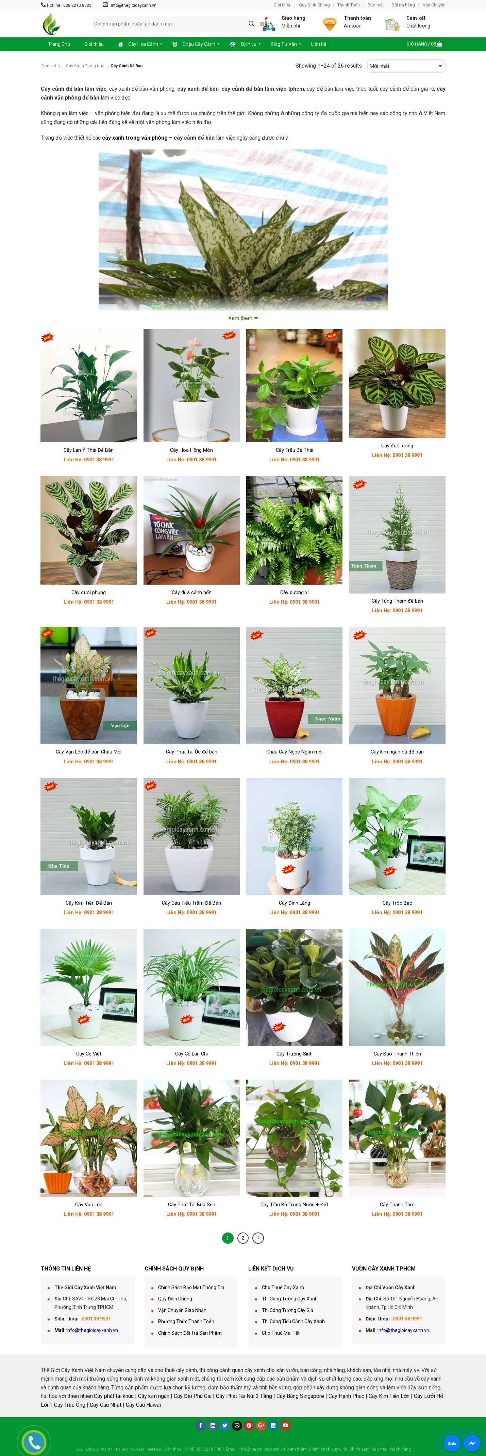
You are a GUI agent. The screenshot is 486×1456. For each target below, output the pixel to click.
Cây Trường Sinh (294, 1054)
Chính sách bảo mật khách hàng (380, 1449)
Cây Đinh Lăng (294, 903)
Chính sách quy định (328, 1449)
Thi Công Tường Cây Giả (287, 1310)
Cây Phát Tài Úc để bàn (191, 752)
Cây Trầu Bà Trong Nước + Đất (294, 1205)
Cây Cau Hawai (143, 1405)
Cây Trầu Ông (69, 1405)
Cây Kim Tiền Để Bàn (89, 903)
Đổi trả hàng (403, 4)
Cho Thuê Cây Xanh (283, 1287)
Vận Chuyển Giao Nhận (182, 1310)
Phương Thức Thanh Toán (186, 1321)
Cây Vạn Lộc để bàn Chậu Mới (88, 752)
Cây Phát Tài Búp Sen (191, 1205)
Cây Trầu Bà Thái (294, 450)
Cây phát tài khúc (114, 1396)
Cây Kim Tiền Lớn (389, 1396)
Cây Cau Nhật (105, 1405)
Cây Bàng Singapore (300, 1396)
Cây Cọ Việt (88, 1054)
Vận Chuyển (434, 4)
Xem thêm (240, 318)
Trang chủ (50, 66)
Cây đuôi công (397, 446)
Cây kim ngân (153, 1396)
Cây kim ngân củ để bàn (397, 752)
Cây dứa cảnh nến (192, 593)
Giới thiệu (282, 4)
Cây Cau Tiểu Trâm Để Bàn (191, 903)
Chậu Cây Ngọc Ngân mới (294, 752)
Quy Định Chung (314, 4)
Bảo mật (376, 4)
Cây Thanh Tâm (397, 1205)
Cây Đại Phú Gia (193, 1396)
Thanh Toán (348, 4)
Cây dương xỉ (294, 593)
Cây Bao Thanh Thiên (397, 1054)
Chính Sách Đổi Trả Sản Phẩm (190, 1333)
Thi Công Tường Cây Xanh (290, 1298)
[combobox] (175, 24)
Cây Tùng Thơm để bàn (397, 601)
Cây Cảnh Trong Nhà (85, 66)
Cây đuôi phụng (88, 593)
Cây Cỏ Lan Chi (191, 1054)
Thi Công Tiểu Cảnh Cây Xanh (293, 1321)
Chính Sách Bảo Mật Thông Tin (191, 1287)
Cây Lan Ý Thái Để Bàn (89, 450)
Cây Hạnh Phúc (346, 1396)
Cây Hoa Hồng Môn (191, 450)
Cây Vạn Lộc (88, 1205)
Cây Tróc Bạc (397, 903)
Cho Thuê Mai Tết (281, 1333)
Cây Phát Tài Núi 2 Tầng (244, 1396)
